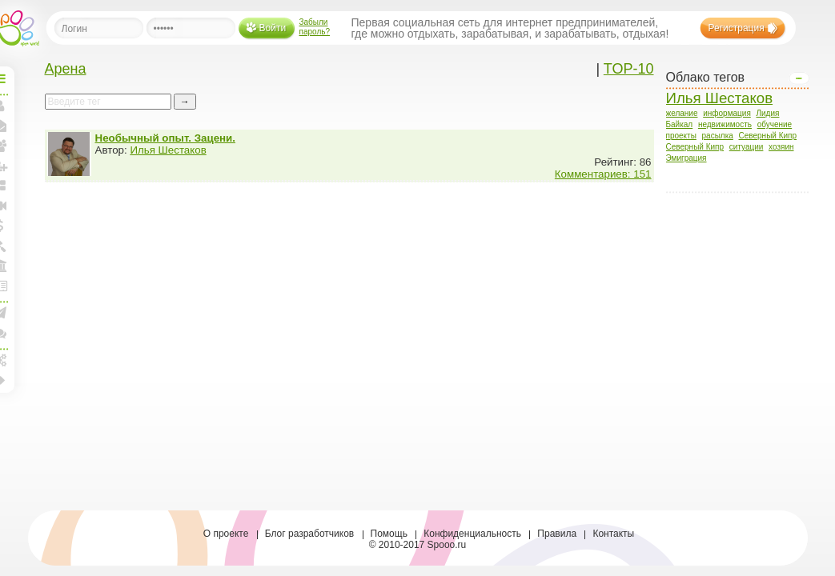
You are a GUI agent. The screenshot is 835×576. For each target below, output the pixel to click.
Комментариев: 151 (603, 174)
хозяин (781, 146)
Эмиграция (686, 158)
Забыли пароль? (315, 27)
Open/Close (799, 78)
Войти (273, 28)
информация (727, 113)
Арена (65, 69)
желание (682, 113)
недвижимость (725, 124)
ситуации (746, 146)
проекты (681, 135)
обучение (775, 124)
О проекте (226, 533)
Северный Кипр (768, 135)
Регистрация (737, 28)
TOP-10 (629, 69)
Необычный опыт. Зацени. (165, 138)
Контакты (613, 533)
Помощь (389, 533)
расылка (717, 135)
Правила (556, 533)
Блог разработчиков (310, 533)
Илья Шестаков (719, 98)
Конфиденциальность (472, 533)
